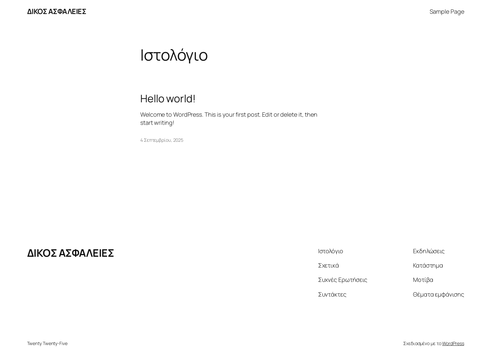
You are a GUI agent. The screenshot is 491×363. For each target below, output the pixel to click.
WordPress (453, 343)
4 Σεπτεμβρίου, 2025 (161, 140)
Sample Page (447, 11)
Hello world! (168, 98)
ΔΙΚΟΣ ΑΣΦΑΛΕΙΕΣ (56, 11)
